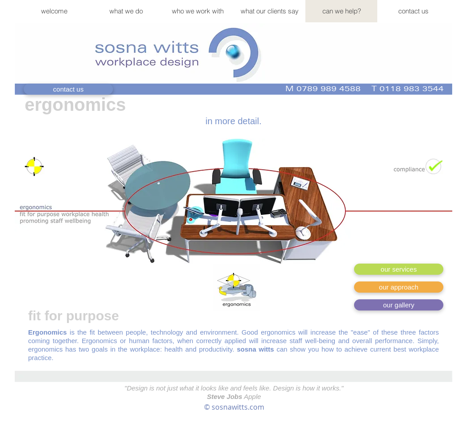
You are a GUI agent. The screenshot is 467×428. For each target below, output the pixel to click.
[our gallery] (398, 305)
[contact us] (68, 89)
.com (256, 407)
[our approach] (398, 287)
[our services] (398, 269)
